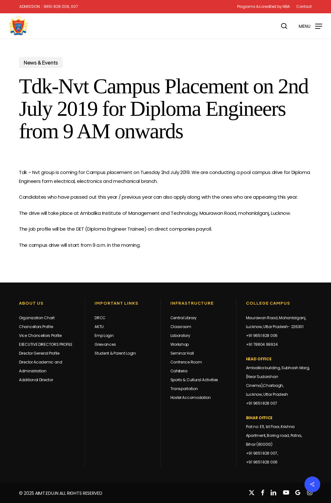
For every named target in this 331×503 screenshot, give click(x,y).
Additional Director (36, 379)
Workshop (179, 344)
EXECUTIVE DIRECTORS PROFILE (45, 344)
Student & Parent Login (115, 353)
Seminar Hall (182, 353)
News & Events (41, 62)
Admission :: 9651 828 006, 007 (48, 6)
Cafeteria (178, 371)
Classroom (180, 326)
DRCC (100, 317)
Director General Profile (39, 353)
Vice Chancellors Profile (40, 335)
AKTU (99, 326)
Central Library (183, 317)
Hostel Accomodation (190, 397)
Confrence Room (186, 362)
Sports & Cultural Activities (194, 379)
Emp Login (104, 335)
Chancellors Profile (36, 326)
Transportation (184, 388)
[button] (310, 25)
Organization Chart (37, 317)
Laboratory (180, 335)
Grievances (105, 344)
